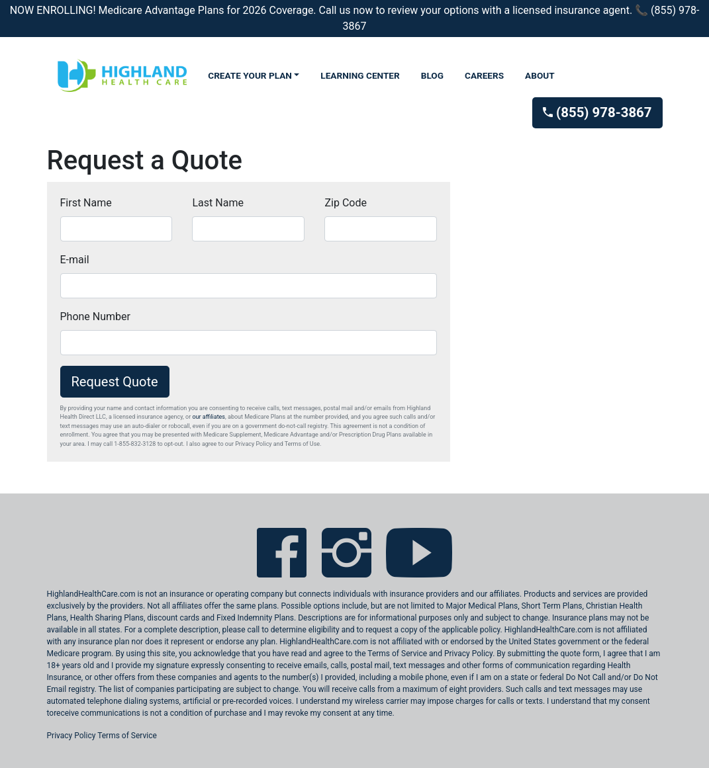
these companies (186, 677)
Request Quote (114, 382)
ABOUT (540, 75)
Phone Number (95, 316)
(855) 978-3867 (597, 112)
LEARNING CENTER (359, 75)
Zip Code (345, 202)
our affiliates (208, 416)
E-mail (74, 259)
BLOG (432, 75)
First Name (86, 202)
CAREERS (484, 75)
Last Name (217, 202)
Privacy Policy (71, 735)
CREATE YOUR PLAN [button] (250, 75)
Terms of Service (127, 735)
